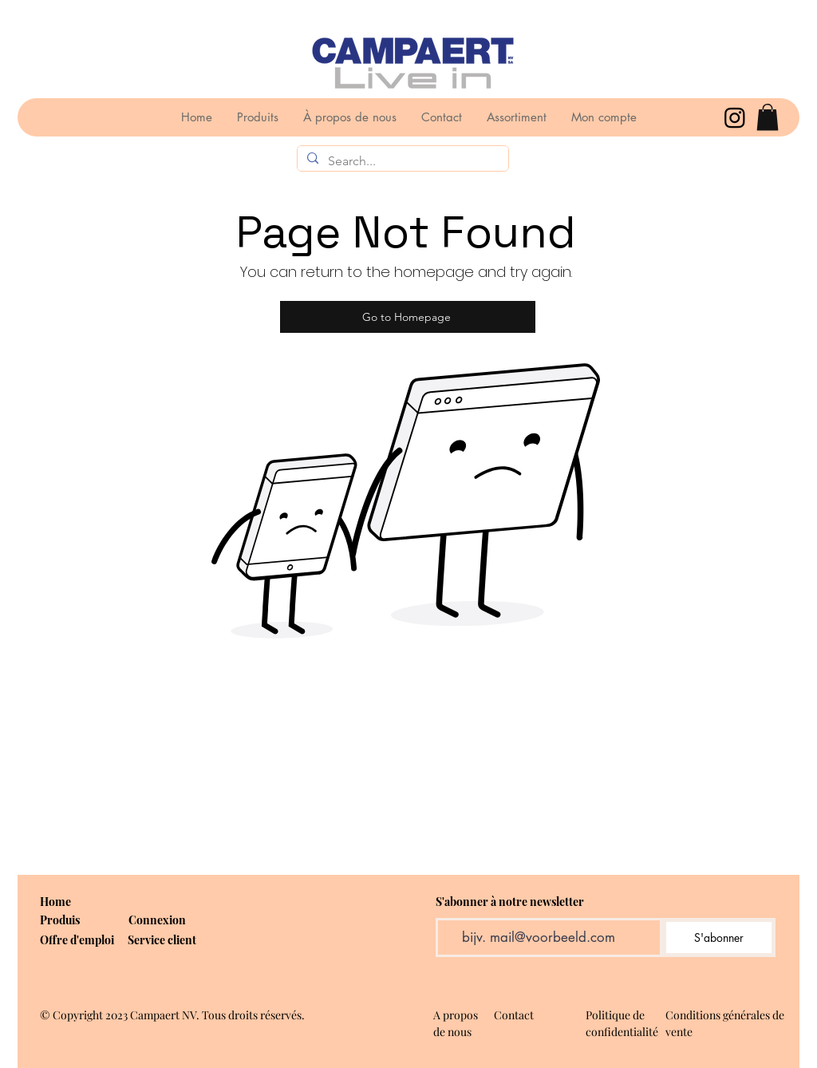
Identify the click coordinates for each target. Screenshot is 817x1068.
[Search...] (401, 161)
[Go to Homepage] (407, 317)
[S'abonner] (719, 937)
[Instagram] (734, 117)
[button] (767, 117)
